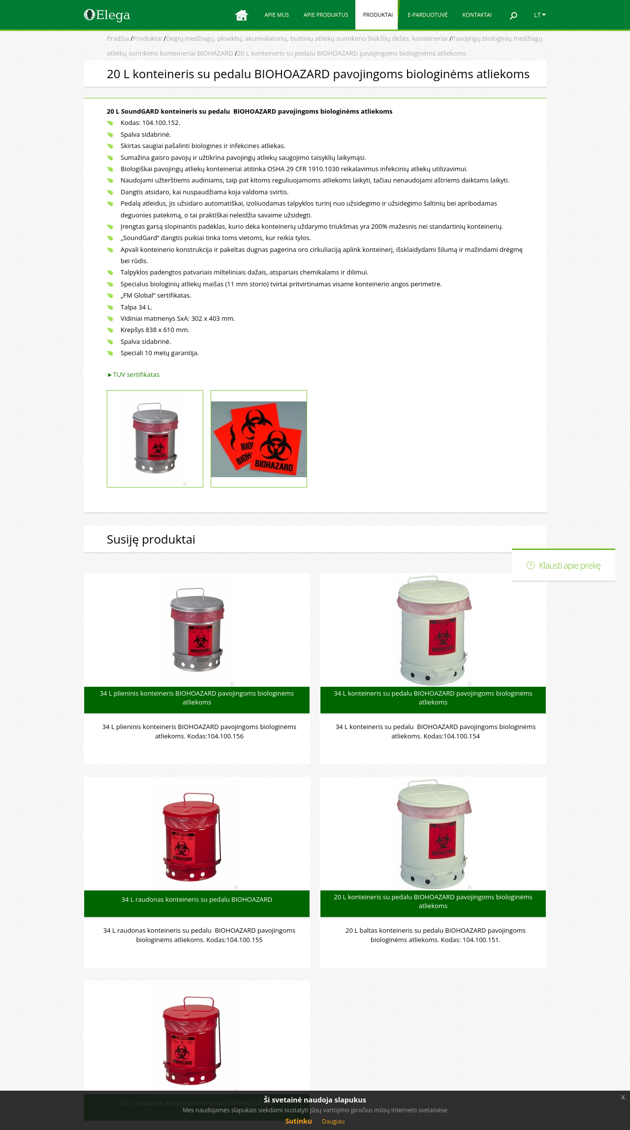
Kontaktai (477, 14)
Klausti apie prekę (569, 565)
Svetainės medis (482, 1040)
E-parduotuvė (427, 14)
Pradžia (118, 38)
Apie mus (276, 14)
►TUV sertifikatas (133, 374)
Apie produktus (326, 14)
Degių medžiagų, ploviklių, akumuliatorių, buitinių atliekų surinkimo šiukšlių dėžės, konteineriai (307, 38)
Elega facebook (480, 1021)
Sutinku (298, 1121)
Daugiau (333, 1121)
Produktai (378, 14)
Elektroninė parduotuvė (493, 1002)
